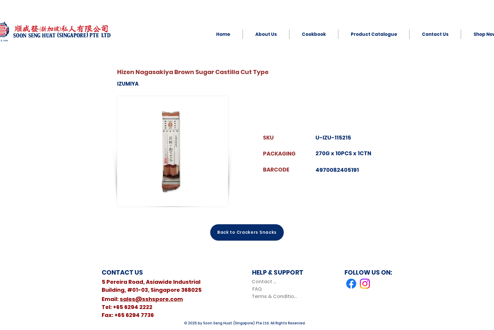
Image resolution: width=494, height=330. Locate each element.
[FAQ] (257, 289)
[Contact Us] (265, 281)
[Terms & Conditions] (275, 296)
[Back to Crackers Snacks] (247, 232)
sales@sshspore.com (151, 299)
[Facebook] (351, 283)
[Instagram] (365, 283)
